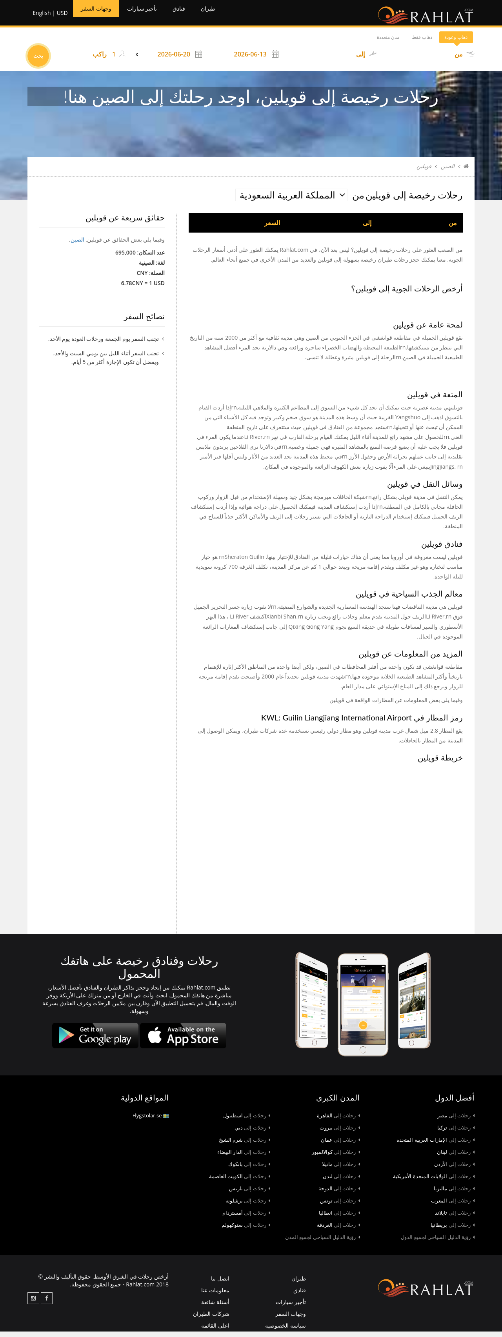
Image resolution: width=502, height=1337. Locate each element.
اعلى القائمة (215, 1331)
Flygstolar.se (151, 1121)
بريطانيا (453, 1230)
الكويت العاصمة (239, 1182)
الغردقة (338, 1230)
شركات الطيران (211, 1319)
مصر (456, 1121)
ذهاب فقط (394, 43)
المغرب (453, 1206)
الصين (448, 172)
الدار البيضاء (243, 1157)
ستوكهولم (246, 1230)
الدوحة (339, 1194)
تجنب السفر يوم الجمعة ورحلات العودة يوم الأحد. (103, 344)
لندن (341, 1182)
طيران (227, 15)
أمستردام (246, 1218)
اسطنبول (246, 1121)
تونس (340, 1206)
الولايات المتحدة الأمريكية (434, 1182)
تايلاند (455, 1218)
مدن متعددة (342, 43)
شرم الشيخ (244, 1145)
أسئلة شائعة (215, 1308)
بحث (38, 61)
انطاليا (339, 1218)
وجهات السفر (97, 15)
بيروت (340, 1133)
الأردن (454, 1169)
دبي (252, 1133)
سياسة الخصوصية (285, 1331)
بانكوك (249, 1169)
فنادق (195, 15)
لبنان (456, 1157)
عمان (340, 1145)
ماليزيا (454, 1194)
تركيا (456, 1133)
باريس (249, 1194)
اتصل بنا (220, 1284)
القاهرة (338, 1121)
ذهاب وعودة (446, 43)
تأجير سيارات (152, 15)
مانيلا (341, 1169)
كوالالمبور (336, 1157)
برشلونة (248, 1206)
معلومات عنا (215, 1296)
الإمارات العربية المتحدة (436, 1145)
